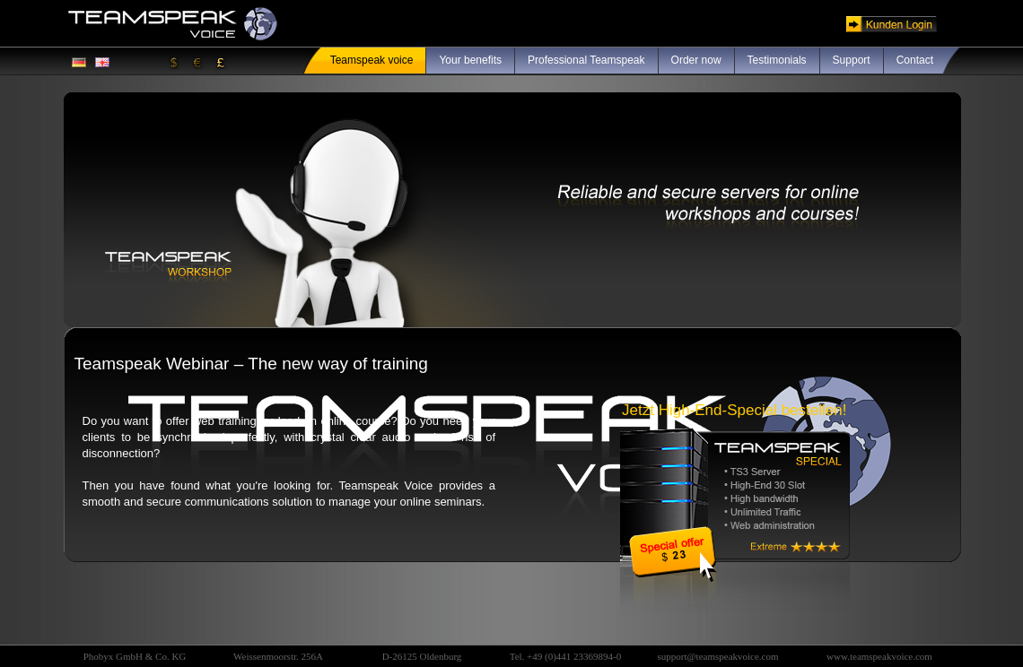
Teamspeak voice (372, 60)
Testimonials (777, 60)
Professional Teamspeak (586, 60)
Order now (696, 60)
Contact (914, 60)
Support (851, 60)
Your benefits (470, 60)
